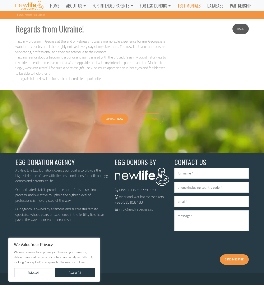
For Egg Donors (153, 6)
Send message (234, 259)
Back (240, 29)
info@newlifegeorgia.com (137, 209)
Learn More (150, 119)
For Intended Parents (111, 6)
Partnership (240, 6)
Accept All (75, 272)
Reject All (33, 272)
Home (54, 6)
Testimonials (189, 6)
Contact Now (114, 119)
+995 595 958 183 (142, 190)
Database (215, 6)
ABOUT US (74, 6)
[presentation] (206, 243)
